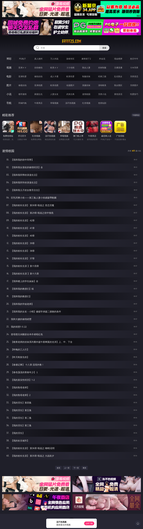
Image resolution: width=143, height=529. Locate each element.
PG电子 (22, 58)
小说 (8, 94)
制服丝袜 (86, 76)
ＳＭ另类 (134, 67)
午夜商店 (38, 103)
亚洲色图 (38, 85)
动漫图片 (70, 85)
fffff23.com (71, 41)
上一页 (66, 468)
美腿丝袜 (86, 85)
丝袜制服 (102, 67)
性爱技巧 (134, 94)
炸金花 (102, 58)
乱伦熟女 (118, 76)
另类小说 (102, 94)
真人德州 (38, 58)
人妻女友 (54, 94)
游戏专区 (70, 58)
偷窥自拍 (22, 85)
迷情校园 (86, 94)
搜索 (104, 47)
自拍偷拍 (38, 67)
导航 (8, 103)
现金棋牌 (118, 58)
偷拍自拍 (38, 76)
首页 (58, 468)
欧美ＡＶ (54, 67)
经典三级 (102, 76)
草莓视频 (54, 103)
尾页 (84, 468)
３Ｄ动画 (70, 67)
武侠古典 (70, 94)
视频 (8, 67)
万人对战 (54, 58)
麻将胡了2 (86, 58)
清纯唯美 (102, 85)
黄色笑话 (118, 94)
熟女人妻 (86, 67)
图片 (8, 85)
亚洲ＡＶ (22, 67)
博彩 (8, 58)
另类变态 (134, 76)
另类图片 (134, 85)
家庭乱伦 (38, 94)
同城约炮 (22, 103)
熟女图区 (118, 85)
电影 (8, 76)
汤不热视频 (70, 103)
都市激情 (22, 94)
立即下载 (89, 523)
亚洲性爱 (22, 76)
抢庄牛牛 (134, 58)
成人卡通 (54, 76)
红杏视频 (86, 103)
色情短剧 (102, 103)
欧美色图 (54, 85)
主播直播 (118, 67)
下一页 (76, 468)
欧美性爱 (70, 76)
